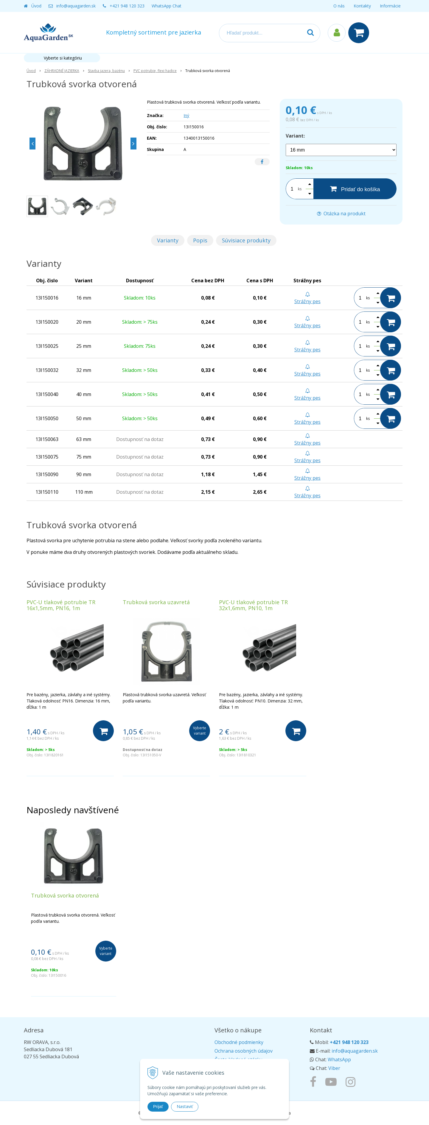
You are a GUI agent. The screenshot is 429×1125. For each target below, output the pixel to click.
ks (299, 188)
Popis (200, 240)
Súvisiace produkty (246, 240)
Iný (186, 115)
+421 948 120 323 (127, 6)
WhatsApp (339, 1059)
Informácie (390, 6)
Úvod (36, 6)
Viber (334, 1068)
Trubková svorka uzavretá (156, 602)
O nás (339, 6)
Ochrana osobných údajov (243, 1051)
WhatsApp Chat (166, 6)
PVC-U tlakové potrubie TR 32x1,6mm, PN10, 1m (253, 605)
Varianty (167, 240)
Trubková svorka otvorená (65, 895)
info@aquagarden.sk (76, 6)
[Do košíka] (103, 730)
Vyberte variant (199, 730)
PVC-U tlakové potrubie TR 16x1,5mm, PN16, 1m (61, 605)
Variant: (295, 136)
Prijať (158, 1106)
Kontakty (362, 6)
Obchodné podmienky (238, 1042)
